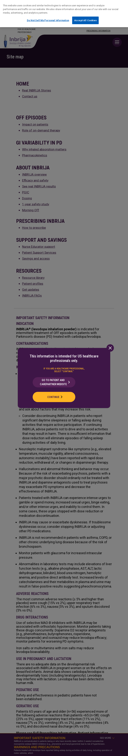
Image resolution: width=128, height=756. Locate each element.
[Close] (110, 348)
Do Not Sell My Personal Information (48, 20)
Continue (53, 397)
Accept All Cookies (85, 20)
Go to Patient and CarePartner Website (53, 382)
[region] (64, 13)
